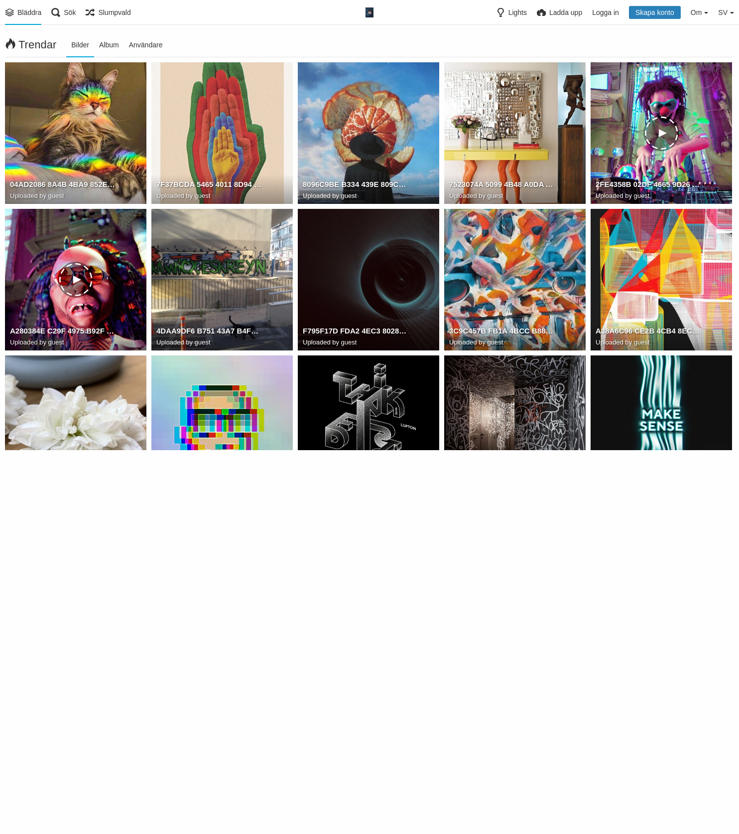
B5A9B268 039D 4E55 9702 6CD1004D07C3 (648, 626)
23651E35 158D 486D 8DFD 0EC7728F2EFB (208, 626)
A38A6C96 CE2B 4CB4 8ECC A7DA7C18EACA (648, 332)
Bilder (80, 45)
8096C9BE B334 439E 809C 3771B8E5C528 (355, 186)
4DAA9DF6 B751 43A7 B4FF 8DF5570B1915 (208, 332)
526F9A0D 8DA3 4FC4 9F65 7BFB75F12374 (208, 479)
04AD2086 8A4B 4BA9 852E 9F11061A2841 (62, 186)
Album (109, 45)
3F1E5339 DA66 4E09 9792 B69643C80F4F (501, 772)
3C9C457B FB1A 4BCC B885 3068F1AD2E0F (501, 332)
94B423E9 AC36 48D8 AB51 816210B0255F (62, 626)
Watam (175, 490)
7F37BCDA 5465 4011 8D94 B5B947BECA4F (208, 186)
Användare (146, 45)
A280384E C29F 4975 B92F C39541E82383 (62, 332)
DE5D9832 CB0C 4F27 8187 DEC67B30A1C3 (355, 479)
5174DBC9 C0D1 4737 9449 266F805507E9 (355, 772)
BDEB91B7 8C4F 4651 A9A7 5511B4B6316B (648, 479)
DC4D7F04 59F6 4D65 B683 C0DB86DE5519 (355, 626)
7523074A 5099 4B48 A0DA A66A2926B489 (501, 186)
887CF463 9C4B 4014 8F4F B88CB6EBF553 (62, 479)
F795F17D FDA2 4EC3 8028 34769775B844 (355, 332)
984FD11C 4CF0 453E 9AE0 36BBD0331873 (62, 772)
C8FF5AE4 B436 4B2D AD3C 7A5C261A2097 (501, 626)
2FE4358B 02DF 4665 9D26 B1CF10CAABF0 (648, 186)
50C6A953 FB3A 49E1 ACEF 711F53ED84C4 (208, 772)
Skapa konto (654, 12)
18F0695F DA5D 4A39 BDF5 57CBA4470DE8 (501, 479)
